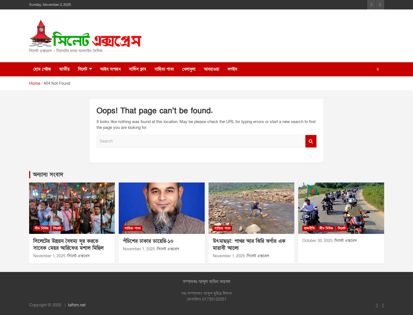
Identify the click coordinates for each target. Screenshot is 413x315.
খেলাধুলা (189, 69)
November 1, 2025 (49, 256)
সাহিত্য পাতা (164, 69)
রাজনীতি (309, 228)
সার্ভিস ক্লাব (137, 69)
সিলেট (82, 69)
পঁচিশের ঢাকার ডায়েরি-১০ (148, 241)
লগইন (232, 69)
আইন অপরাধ (110, 69)
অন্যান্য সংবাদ (48, 174)
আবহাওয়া (211, 69)
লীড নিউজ (42, 228)
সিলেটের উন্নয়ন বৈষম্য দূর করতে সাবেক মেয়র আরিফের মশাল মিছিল (68, 245)
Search (310, 141)
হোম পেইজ (42, 69)
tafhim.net (76, 305)
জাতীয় (64, 69)
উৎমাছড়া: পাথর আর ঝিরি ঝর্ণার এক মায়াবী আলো (249, 245)
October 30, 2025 (317, 240)
